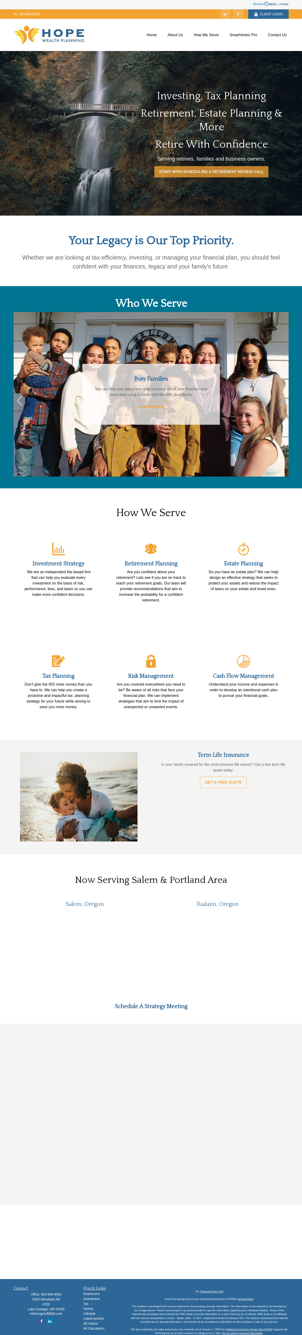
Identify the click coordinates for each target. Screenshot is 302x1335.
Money (88, 1309)
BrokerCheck (245, 1299)
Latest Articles (93, 1318)
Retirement (91, 1294)
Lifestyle (89, 1313)
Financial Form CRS (212, 1291)
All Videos (90, 1323)
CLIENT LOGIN (268, 14)
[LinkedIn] (225, 14)
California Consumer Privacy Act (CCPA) (249, 1329)
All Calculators (93, 1328)
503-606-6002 (27, 14)
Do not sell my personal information (242, 1333)
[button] (152, 35)
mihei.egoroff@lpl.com (46, 1313)
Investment (91, 1299)
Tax (86, 1304)
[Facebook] (238, 14)
